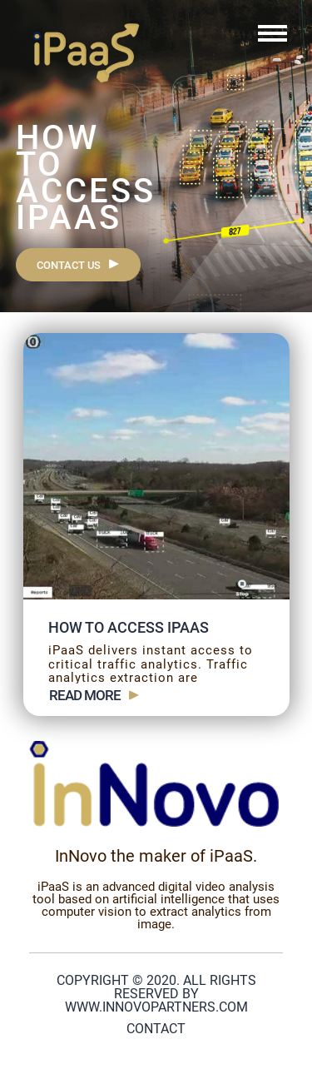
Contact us (69, 265)
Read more (85, 696)
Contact (156, 1029)
